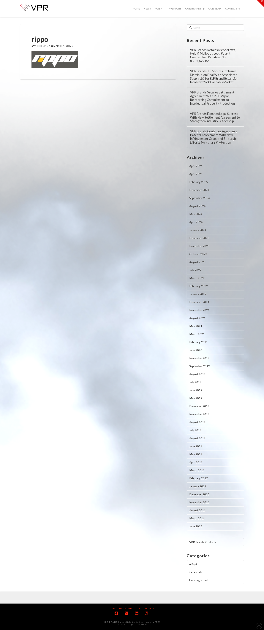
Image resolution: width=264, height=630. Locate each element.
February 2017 (198, 478)
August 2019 (197, 374)
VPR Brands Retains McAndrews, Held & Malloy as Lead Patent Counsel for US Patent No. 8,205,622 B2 (213, 55)
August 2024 (197, 206)
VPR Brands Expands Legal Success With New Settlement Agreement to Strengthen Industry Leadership (215, 117)
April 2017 (196, 462)
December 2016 (199, 494)
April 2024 (196, 222)
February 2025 (198, 182)
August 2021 (197, 318)
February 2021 (198, 342)
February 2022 (198, 286)
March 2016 (197, 518)
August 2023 (197, 262)
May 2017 (195, 454)
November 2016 (199, 502)
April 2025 (196, 174)
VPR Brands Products (202, 542)
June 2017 (195, 446)
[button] (260, 3)
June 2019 (195, 390)
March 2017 (197, 470)
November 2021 (199, 310)
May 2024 (195, 214)
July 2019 (195, 382)
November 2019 (199, 358)
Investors (135, 608)
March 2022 (197, 278)
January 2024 (197, 230)
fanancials (195, 572)
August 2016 (197, 510)
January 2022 (197, 294)
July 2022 (195, 270)
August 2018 (197, 422)
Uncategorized (198, 580)
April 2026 (196, 166)
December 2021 (199, 302)
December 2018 (199, 406)
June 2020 (195, 350)
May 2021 (195, 326)
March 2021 (197, 334)
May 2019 (195, 398)
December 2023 (199, 238)
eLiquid (193, 564)
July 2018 (195, 430)
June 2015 (195, 526)
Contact (149, 608)
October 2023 (198, 254)
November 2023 (199, 246)
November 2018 (199, 414)
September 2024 (199, 198)
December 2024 (199, 190)
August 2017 (197, 438)
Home (113, 608)
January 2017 (197, 486)
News (122, 608)
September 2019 (199, 366)
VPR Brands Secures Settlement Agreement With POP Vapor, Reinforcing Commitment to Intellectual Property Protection (212, 98)
